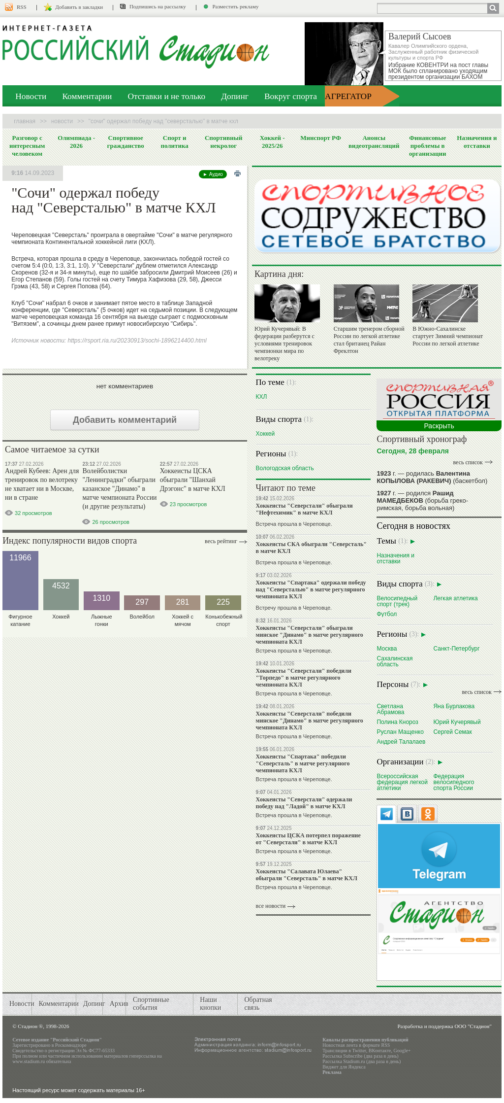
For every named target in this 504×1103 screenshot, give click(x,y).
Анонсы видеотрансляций (374, 141)
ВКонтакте (380, 1050)
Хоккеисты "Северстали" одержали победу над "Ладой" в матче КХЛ (304, 803)
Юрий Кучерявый (456, 722)
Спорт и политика (174, 141)
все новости (271, 905)
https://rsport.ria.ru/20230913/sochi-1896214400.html (136, 340)
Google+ (401, 1050)
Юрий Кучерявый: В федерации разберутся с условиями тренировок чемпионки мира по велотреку (284, 343)
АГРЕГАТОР (348, 96)
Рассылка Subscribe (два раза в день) (360, 1056)
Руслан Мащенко (400, 731)
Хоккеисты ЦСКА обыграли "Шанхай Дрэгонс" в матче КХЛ (192, 479)
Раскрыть (439, 426)
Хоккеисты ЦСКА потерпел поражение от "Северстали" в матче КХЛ (308, 839)
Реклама (332, 1072)
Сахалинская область (394, 661)
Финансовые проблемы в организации (427, 145)
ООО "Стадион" (472, 1026)
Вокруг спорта (290, 96)
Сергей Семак (452, 731)
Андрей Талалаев (401, 741)
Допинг (235, 96)
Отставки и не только (166, 96)
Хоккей (265, 433)
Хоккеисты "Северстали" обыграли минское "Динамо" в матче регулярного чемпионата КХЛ (309, 634)
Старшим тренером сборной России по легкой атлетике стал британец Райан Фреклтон (369, 339)
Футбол (387, 614)
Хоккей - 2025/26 (272, 141)
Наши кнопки (210, 1003)
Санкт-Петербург (456, 648)
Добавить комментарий (125, 420)
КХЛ (261, 396)
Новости (30, 96)
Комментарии (87, 96)
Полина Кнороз (397, 722)
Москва (387, 648)
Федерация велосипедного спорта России (453, 782)
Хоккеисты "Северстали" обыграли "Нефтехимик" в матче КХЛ (304, 509)
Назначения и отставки (477, 141)
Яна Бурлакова (453, 706)
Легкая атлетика (455, 598)
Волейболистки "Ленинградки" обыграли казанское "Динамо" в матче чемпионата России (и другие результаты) (119, 488)
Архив (119, 1003)
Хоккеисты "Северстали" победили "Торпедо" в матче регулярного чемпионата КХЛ (303, 677)
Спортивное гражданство (125, 141)
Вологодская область (285, 468)
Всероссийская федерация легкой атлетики (402, 782)
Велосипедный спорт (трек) (397, 601)
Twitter (359, 1050)
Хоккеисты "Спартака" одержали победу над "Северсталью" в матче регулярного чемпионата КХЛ (311, 589)
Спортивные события (151, 1003)
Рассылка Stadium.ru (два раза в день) (361, 1061)
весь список (468, 462)
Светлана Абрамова (390, 709)
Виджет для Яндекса (344, 1066)
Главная (24, 121)
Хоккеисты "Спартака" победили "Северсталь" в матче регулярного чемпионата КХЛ (303, 763)
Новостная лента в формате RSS (356, 1045)
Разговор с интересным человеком (27, 145)
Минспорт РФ (320, 137)
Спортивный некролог (223, 141)
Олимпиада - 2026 (76, 141)
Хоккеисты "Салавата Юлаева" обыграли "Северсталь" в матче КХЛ (306, 875)
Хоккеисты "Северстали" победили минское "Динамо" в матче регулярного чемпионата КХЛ (309, 720)
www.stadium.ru (28, 1061)
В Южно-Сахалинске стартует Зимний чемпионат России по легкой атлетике (447, 336)
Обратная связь (258, 1003)
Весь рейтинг (221, 541)
